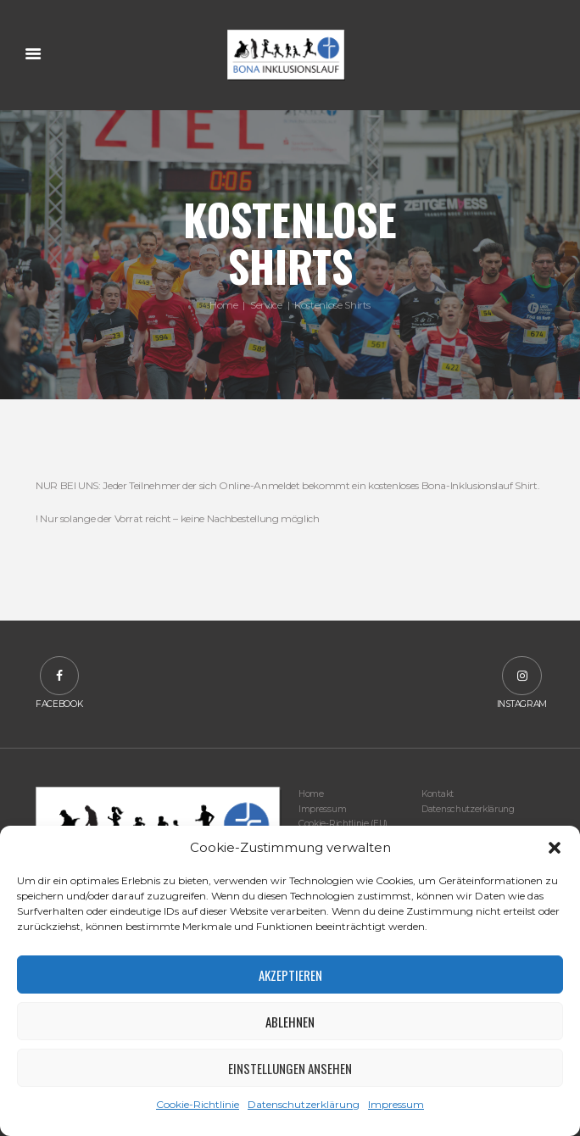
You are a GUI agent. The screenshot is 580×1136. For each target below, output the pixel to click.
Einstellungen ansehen (290, 1068)
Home (223, 304)
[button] (554, 847)
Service (266, 304)
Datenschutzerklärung (304, 1104)
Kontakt (437, 793)
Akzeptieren (290, 975)
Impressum (396, 1104)
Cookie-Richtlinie (197, 1104)
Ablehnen (290, 1021)
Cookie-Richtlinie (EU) (343, 823)
